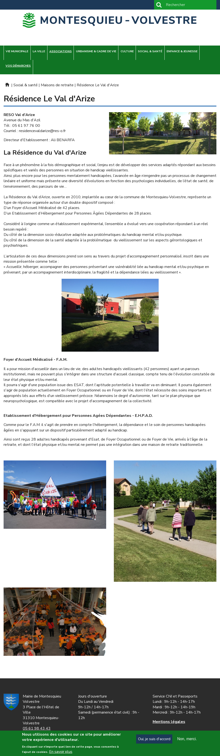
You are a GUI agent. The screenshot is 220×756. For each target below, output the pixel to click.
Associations (60, 51)
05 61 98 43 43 (37, 728)
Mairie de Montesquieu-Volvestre (7, 84)
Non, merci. (187, 740)
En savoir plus (60, 752)
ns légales (169, 721)
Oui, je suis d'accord (154, 740)
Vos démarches (18, 66)
